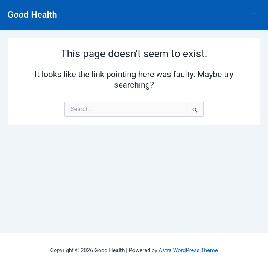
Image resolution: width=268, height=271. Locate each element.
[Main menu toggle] (252, 15)
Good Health (32, 14)
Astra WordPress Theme (188, 250)
